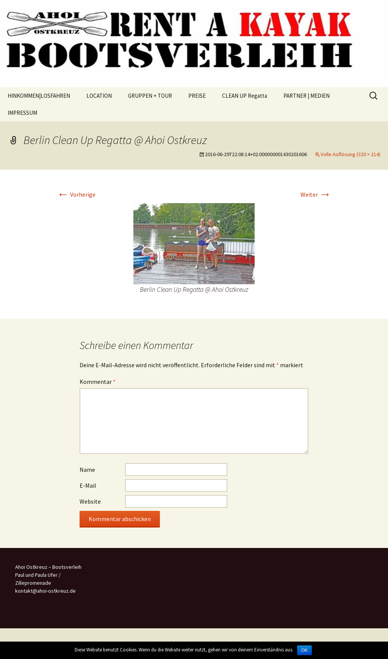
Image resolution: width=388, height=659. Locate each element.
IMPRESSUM (22, 112)
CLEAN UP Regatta (244, 95)
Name (87, 469)
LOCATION (99, 95)
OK (304, 650)
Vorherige (76, 194)
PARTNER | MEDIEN (306, 95)
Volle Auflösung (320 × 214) (350, 154)
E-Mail (88, 485)
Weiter (315, 194)
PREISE (197, 95)
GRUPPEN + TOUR (150, 95)
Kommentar (98, 381)
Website (90, 501)
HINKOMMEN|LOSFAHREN (39, 95)
